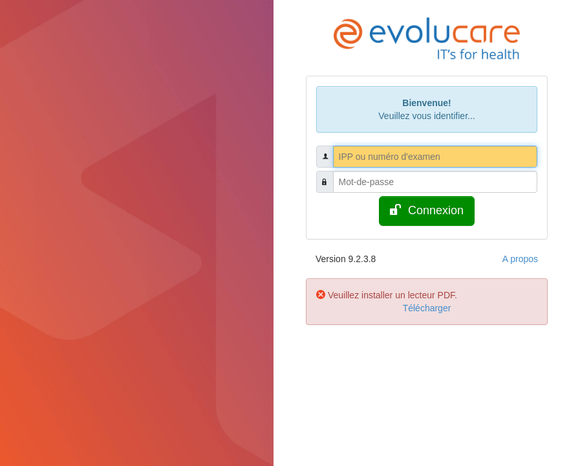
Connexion (427, 210)
